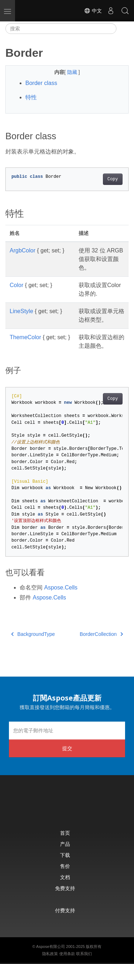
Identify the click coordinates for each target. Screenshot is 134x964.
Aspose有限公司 (50, 946)
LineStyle (21, 311)
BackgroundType (33, 634)
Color (16, 285)
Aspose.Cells (60, 587)
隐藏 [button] (73, 72)
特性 (31, 97)
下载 (65, 855)
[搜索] (60, 28)
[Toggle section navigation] (122, 28)
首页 (65, 832)
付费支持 (65, 910)
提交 (67, 748)
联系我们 (84, 954)
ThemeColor (25, 337)
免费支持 (65, 888)
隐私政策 (50, 954)
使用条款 (67, 954)
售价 (65, 866)
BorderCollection (101, 634)
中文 (93, 10)
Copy (113, 179)
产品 (65, 843)
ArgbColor (22, 250)
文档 (65, 877)
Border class (41, 83)
